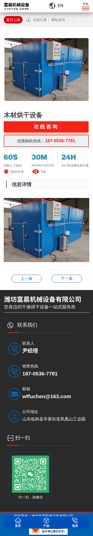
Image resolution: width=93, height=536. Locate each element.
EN (60, 5)
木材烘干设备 (26, 278)
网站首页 (58, 20)
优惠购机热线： (46, 140)
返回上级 (13, 20)
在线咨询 (46, 126)
